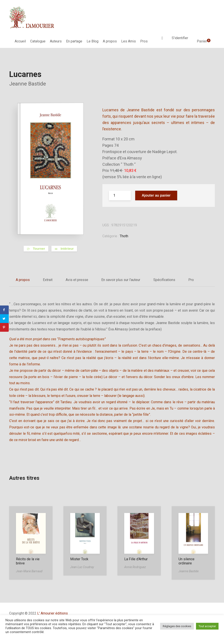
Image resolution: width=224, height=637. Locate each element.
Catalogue (38, 41)
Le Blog (92, 41)
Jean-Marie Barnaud (29, 571)
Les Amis (128, 41)
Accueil (20, 41)
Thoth (124, 236)
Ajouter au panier (156, 195)
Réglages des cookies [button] (177, 626)
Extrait (47, 280)
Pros (144, 41)
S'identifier (180, 38)
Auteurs (56, 41)
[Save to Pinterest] (4, 327)
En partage (74, 41)
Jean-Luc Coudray (82, 567)
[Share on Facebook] (4, 309)
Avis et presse (77, 280)
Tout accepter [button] (207, 626)
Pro (191, 280)
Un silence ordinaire (186, 561)
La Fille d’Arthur (136, 559)
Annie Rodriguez (135, 567)
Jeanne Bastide (27, 84)
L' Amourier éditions (52, 613)
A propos (110, 41)
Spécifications (164, 280)
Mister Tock (79, 559)
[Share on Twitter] (4, 318)
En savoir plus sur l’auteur (120, 280)
